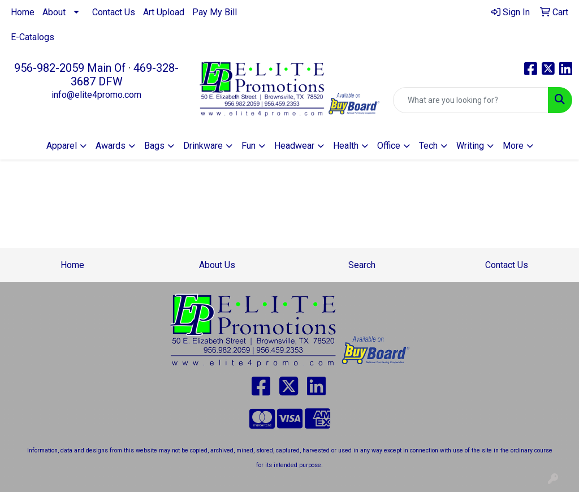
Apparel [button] (61, 145)
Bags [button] (154, 145)
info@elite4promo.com (96, 94)
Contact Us (113, 12)
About (54, 12)
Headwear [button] (294, 145)
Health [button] (345, 145)
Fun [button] (248, 145)
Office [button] (388, 145)
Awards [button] (111, 145)
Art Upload (163, 12)
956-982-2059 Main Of (70, 68)
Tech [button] (428, 145)
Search (361, 265)
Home (22, 12)
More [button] (513, 145)
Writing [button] (470, 145)
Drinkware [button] (203, 145)
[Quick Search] (470, 100)
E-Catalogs (32, 37)
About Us (217, 265)
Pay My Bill (214, 12)
